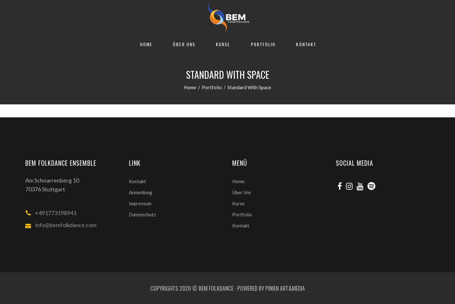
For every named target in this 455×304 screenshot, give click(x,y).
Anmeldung (140, 192)
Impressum (140, 203)
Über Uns (241, 192)
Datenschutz (142, 214)
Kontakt (137, 181)
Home (190, 87)
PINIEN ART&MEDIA (285, 288)
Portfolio (212, 87)
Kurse (238, 203)
